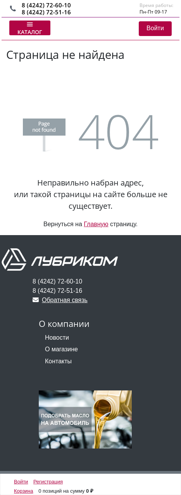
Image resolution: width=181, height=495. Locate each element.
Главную (96, 224)
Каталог (29, 28)
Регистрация (48, 482)
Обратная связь (60, 300)
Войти (155, 28)
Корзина (23, 491)
